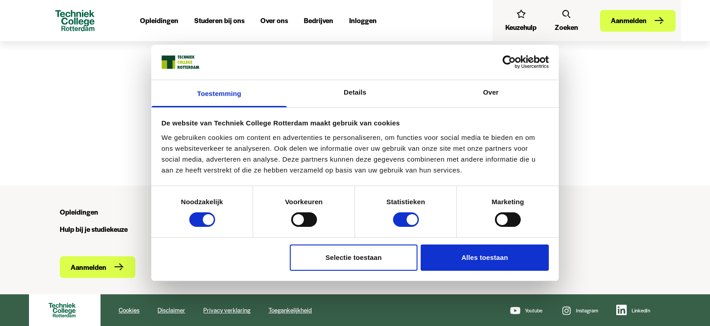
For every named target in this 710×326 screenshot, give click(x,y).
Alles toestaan (484, 257)
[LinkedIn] (633, 310)
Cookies (129, 310)
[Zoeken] (566, 20)
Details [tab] (355, 92)
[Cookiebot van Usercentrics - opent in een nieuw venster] (509, 62)
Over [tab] (491, 92)
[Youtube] (525, 310)
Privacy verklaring (226, 310)
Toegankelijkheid (290, 310)
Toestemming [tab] (219, 93)
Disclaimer (171, 310)
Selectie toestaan (354, 257)
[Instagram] (579, 310)
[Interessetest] (521, 20)
